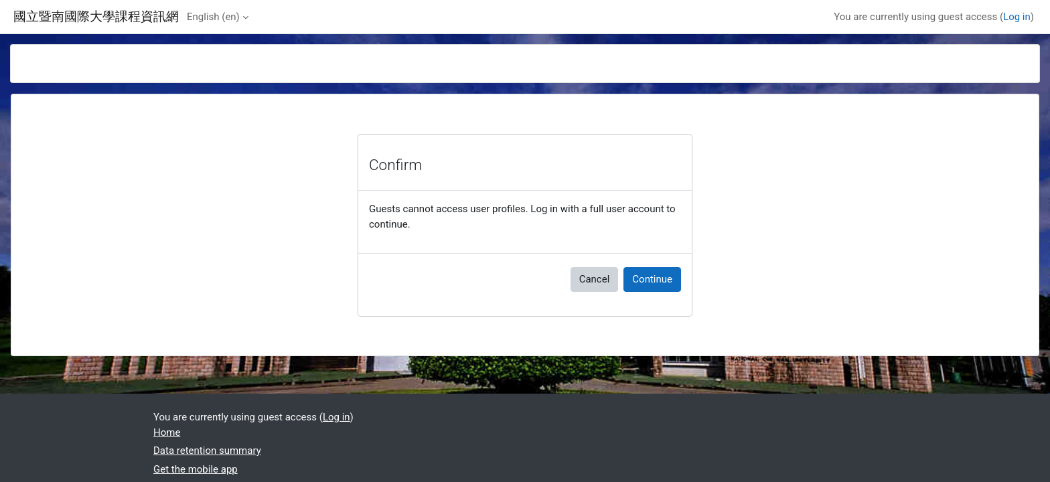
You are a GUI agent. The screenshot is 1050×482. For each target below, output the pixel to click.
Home (166, 432)
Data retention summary (207, 451)
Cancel (594, 279)
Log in (1017, 17)
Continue (652, 279)
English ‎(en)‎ (213, 17)
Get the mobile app (195, 469)
